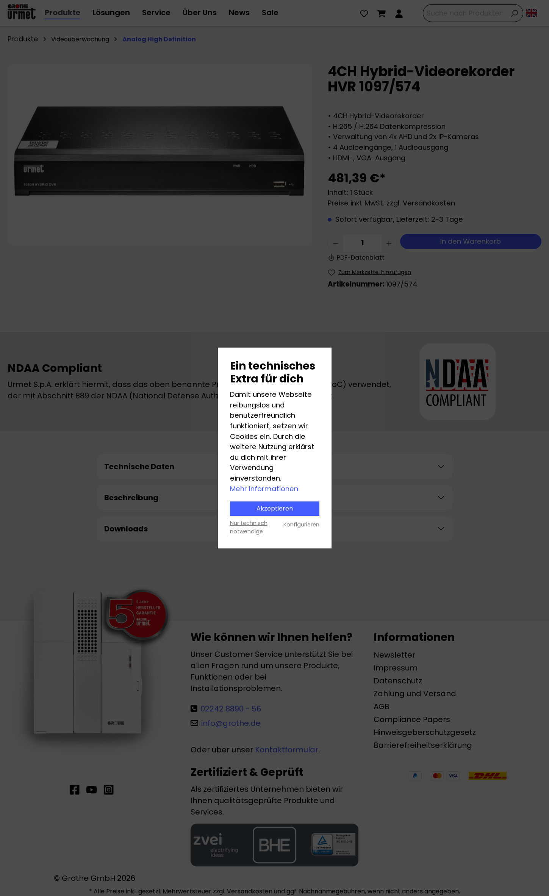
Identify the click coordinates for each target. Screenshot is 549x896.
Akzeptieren (275, 508)
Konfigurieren (301, 524)
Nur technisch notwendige (248, 527)
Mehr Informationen (264, 488)
